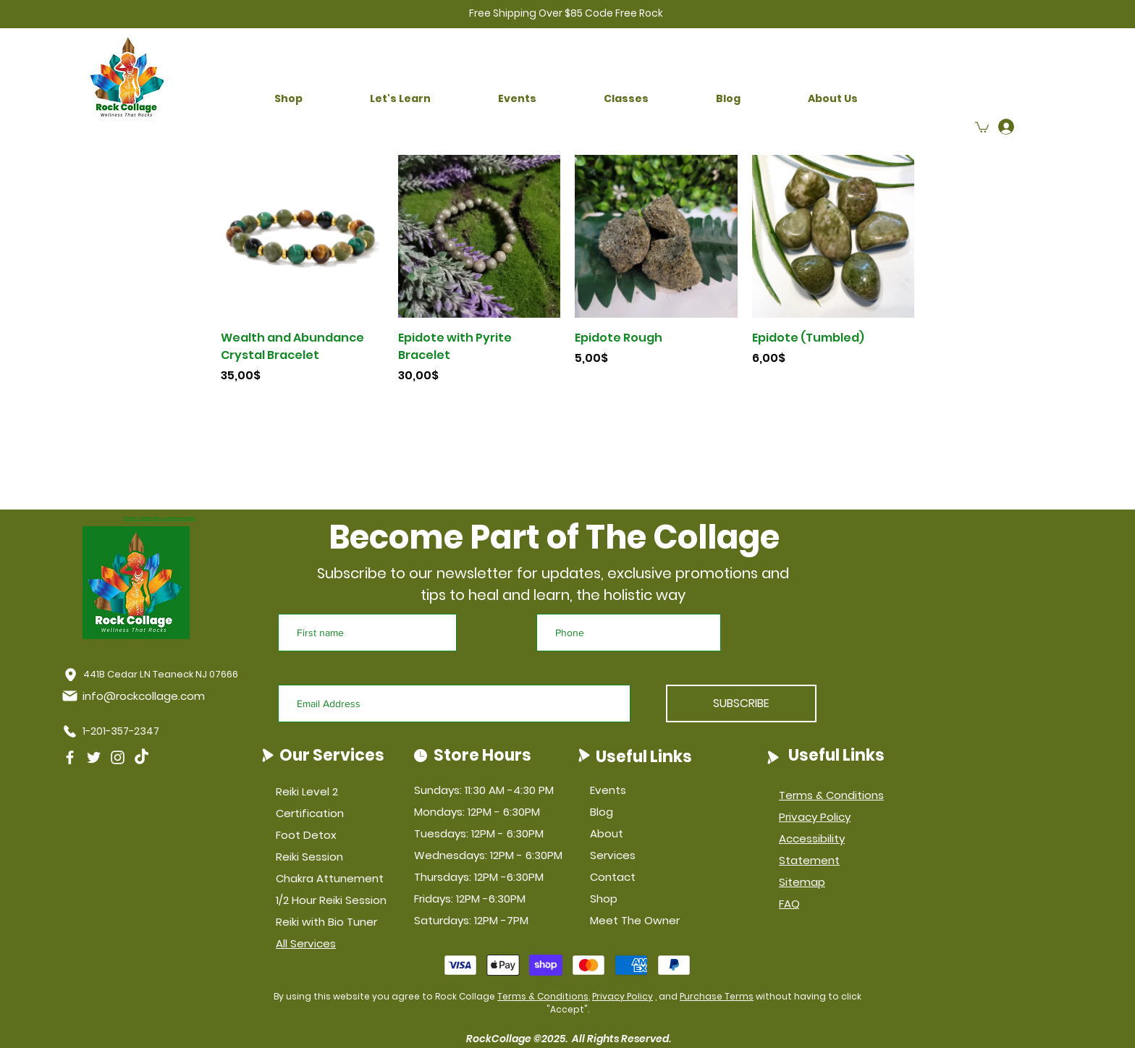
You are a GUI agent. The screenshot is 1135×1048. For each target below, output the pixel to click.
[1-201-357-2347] (114, 731)
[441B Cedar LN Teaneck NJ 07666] (151, 674)
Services (613, 855)
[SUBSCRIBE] (741, 703)
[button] (288, 98)
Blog (601, 811)
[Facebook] (70, 757)
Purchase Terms (717, 996)
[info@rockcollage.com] (136, 695)
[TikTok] (141, 757)
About (606, 833)
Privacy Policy (622, 996)
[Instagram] (118, 757)
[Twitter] (94, 757)
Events (608, 790)
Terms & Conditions (542, 996)
